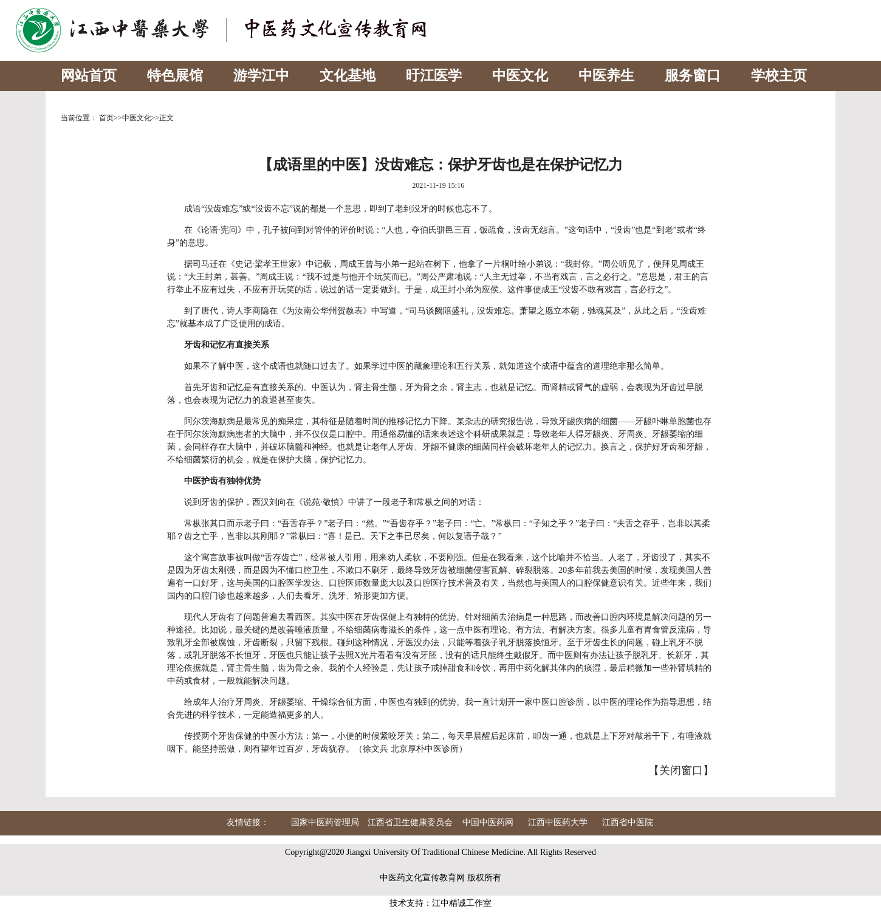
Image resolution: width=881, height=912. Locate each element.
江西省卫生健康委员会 (410, 822)
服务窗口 (693, 75)
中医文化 (520, 75)
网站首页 (89, 75)
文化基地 (347, 75)
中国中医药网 (487, 822)
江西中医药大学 (558, 822)
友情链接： (248, 822)
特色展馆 (175, 75)
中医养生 (606, 75)
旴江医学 (434, 75)
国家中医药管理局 (325, 822)
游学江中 (261, 75)
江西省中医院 (627, 822)
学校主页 (779, 75)
